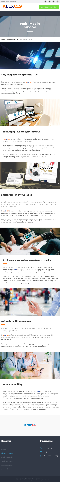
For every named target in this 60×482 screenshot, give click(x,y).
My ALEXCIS (4, 473)
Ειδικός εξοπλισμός (6, 457)
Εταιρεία (3, 449)
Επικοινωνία (4, 469)
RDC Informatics (46, 479)
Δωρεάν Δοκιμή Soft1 (48, 7)
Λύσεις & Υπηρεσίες (12, 39)
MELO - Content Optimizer (22, 479)
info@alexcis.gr (48, 452)
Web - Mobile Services (26, 39)
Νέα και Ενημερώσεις (7, 465)
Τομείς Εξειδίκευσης (7, 461)
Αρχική (3, 39)
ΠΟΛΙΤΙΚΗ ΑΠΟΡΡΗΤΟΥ (38, 478)
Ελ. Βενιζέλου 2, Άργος (50, 456)
